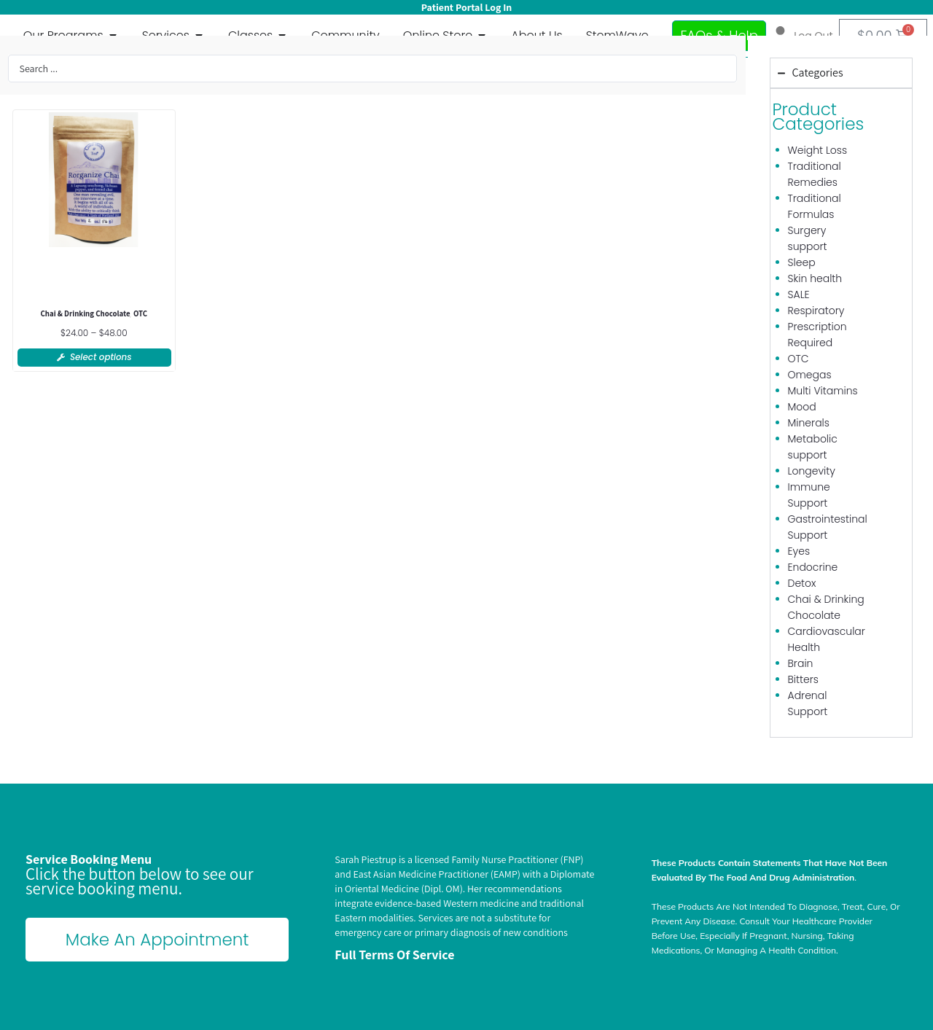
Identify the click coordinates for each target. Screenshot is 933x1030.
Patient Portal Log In (466, 7)
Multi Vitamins (823, 390)
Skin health (815, 278)
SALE (799, 294)
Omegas (810, 374)
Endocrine (813, 567)
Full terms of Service (394, 954)
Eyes (799, 551)
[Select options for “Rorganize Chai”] (94, 357)
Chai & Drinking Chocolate (85, 314)
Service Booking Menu (89, 859)
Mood (802, 406)
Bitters (803, 679)
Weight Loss (818, 150)
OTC (141, 314)
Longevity (811, 471)
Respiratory (816, 310)
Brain (800, 663)
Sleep (802, 262)
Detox (802, 583)
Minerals (808, 422)
